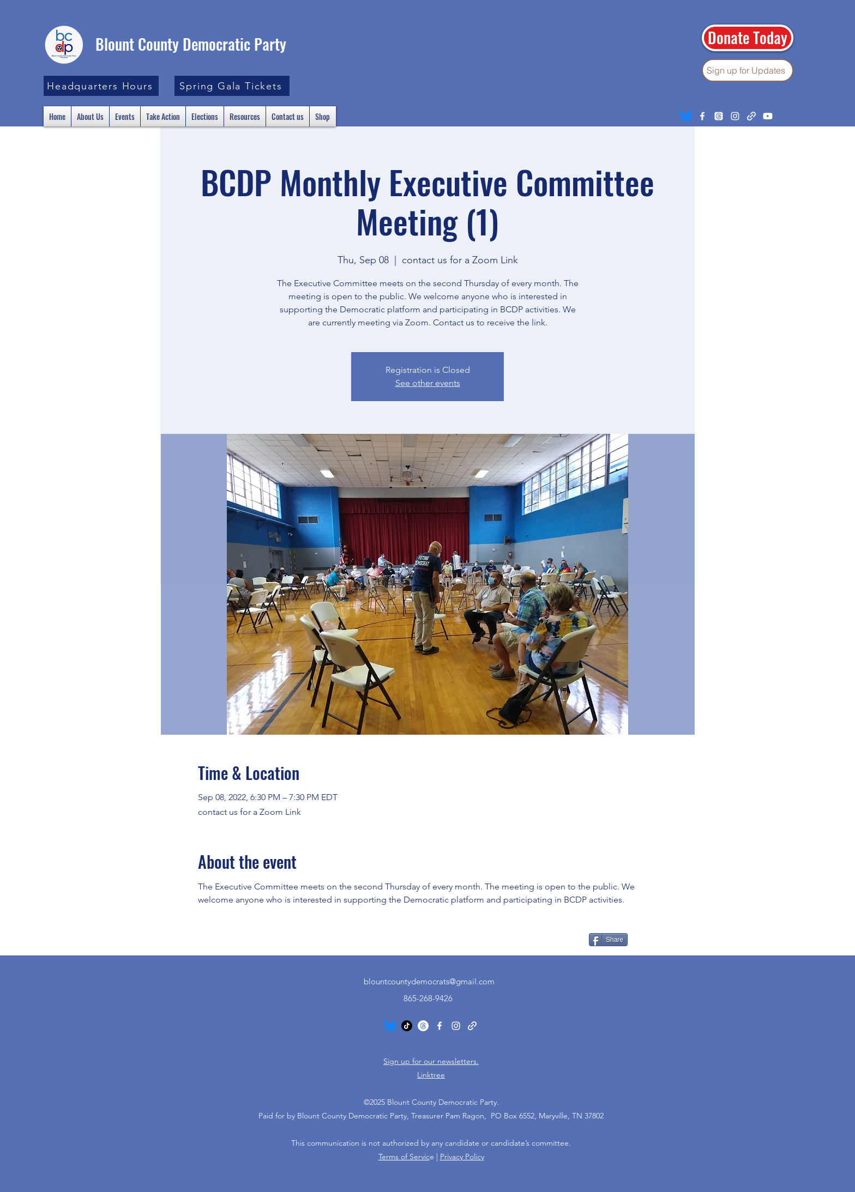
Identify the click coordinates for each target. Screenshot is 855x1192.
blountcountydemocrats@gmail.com (429, 981)
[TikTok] (406, 1025)
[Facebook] (702, 116)
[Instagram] (735, 116)
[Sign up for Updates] (747, 70)
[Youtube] (767, 116)
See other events (427, 383)
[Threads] (718, 116)
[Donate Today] (747, 38)
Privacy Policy (462, 1156)
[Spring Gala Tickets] (232, 86)
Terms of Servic (404, 1156)
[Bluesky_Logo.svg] (686, 116)
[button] (101, 86)
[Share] (608, 939)
